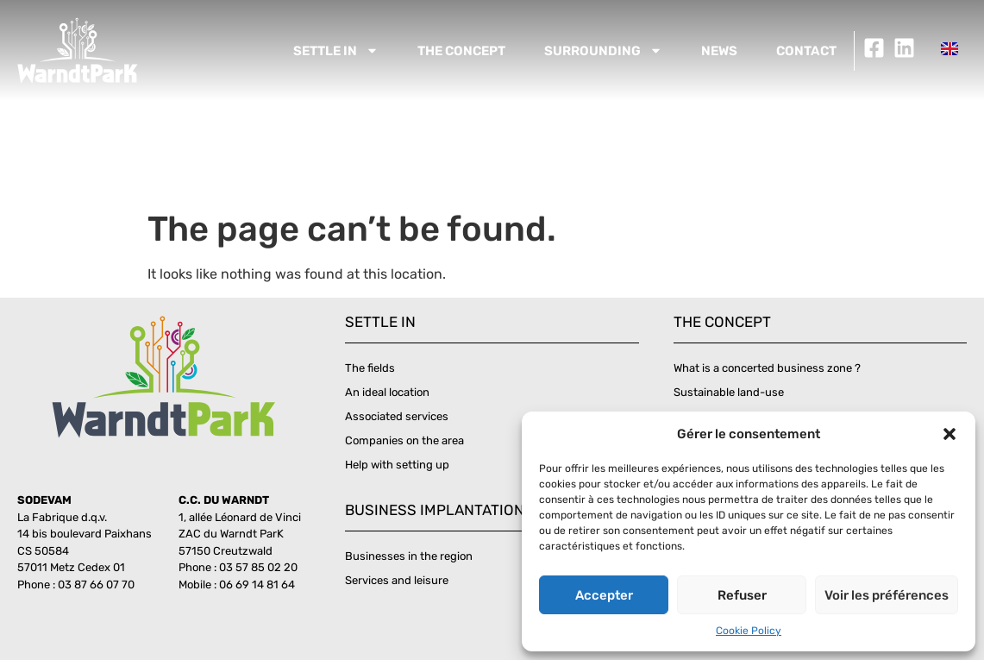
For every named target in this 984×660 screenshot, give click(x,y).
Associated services (396, 416)
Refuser (742, 595)
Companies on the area (404, 440)
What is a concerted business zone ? (767, 367)
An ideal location (387, 392)
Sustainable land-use (729, 392)
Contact (806, 51)
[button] (949, 434)
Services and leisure (396, 580)
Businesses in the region (409, 556)
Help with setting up (397, 464)
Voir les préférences (886, 595)
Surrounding (603, 50)
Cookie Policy (748, 631)
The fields (370, 367)
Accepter (604, 595)
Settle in (336, 50)
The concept (461, 51)
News (719, 51)
